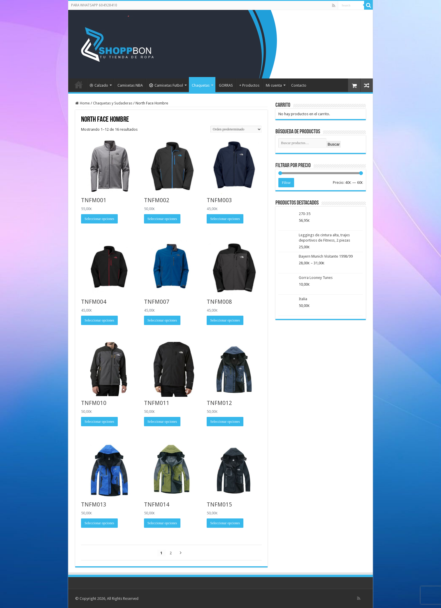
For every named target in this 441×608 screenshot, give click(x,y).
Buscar (334, 144)
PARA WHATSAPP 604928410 (94, 5)
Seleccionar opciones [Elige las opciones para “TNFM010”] (99, 422)
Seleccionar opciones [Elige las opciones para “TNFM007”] (162, 320)
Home (85, 103)
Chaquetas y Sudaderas (112, 103)
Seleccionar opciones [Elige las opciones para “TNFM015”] (225, 523)
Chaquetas (201, 85)
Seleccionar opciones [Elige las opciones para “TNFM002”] (162, 219)
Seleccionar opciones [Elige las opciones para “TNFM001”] (99, 219)
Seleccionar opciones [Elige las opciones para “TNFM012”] (225, 422)
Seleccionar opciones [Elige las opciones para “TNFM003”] (225, 219)
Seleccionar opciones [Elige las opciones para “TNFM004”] (99, 320)
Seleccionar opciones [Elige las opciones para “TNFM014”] (162, 523)
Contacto (298, 85)
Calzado (99, 85)
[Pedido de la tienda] (236, 129)
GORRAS (226, 85)
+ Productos (249, 85)
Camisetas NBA (130, 85)
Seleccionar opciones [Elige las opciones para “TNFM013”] (99, 523)
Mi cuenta (274, 85)
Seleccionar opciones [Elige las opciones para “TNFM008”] (225, 320)
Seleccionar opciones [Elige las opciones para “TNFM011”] (162, 422)
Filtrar (286, 183)
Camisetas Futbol (166, 85)
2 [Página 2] (171, 553)
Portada (78, 84)
